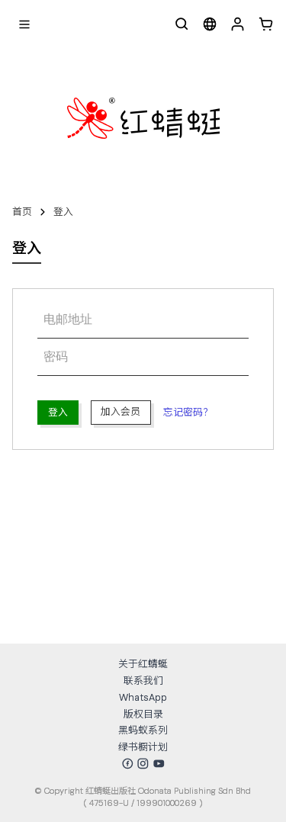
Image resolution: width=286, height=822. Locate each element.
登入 (63, 211)
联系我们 (143, 680)
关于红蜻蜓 (143, 663)
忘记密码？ (188, 412)
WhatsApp (143, 697)
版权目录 (143, 714)
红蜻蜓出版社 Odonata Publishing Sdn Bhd (168, 790)
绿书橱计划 (143, 746)
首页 (22, 211)
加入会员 (120, 411)
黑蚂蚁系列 (143, 730)
